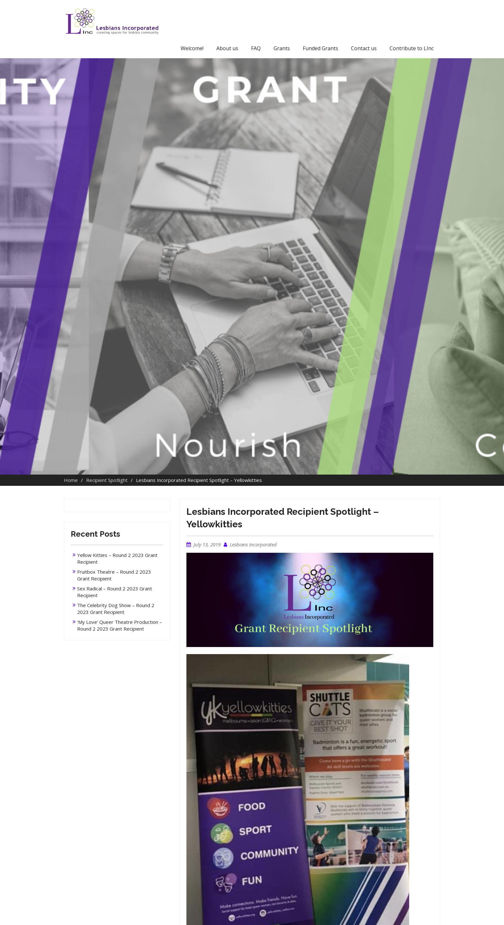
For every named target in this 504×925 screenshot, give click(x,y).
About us (227, 48)
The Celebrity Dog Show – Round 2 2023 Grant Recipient (115, 608)
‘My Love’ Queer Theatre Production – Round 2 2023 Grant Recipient (119, 625)
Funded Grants (320, 48)
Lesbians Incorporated (253, 544)
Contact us (364, 48)
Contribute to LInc (412, 48)
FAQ (256, 48)
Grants (282, 48)
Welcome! (192, 48)
